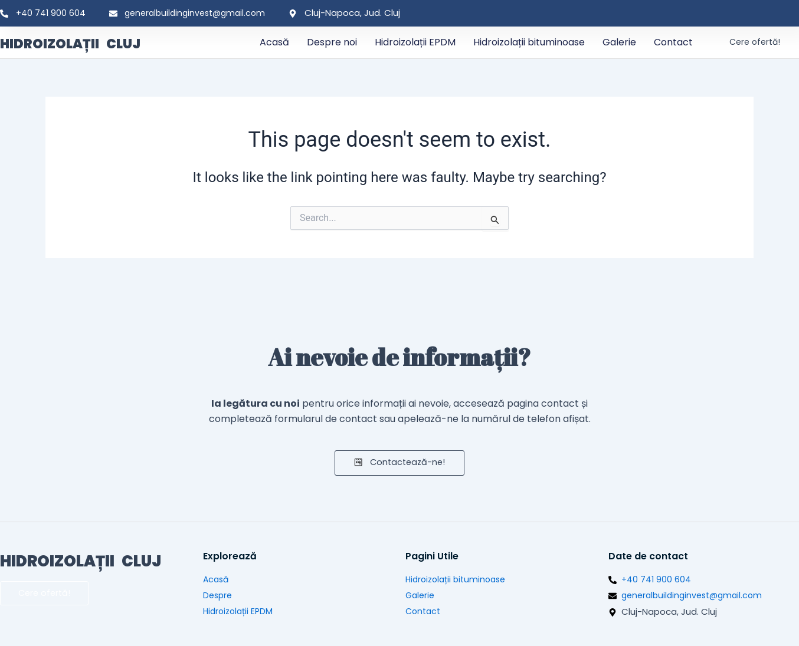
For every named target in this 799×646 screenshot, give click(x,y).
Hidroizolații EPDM (415, 42)
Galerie (619, 42)
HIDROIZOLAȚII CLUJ (93, 42)
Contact (673, 42)
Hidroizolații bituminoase (529, 42)
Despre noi (332, 42)
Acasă (274, 42)
